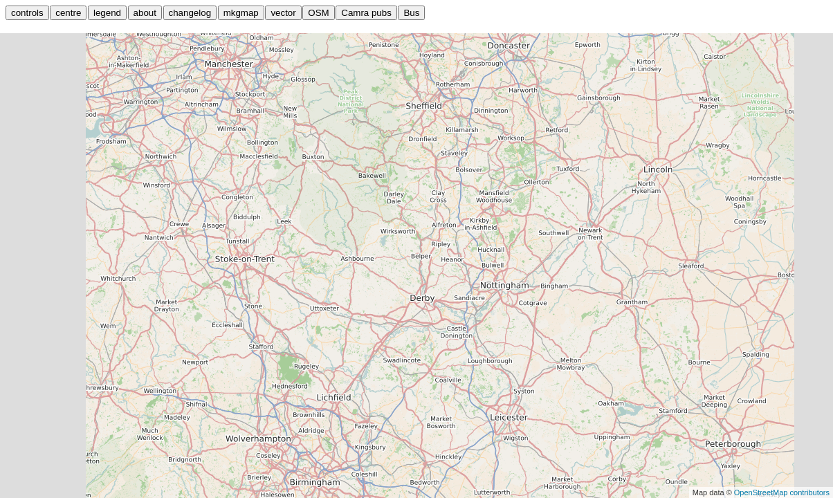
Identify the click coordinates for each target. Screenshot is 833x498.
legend (107, 13)
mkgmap (241, 13)
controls (27, 13)
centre (68, 13)
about (145, 13)
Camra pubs (366, 13)
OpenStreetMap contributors (782, 492)
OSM (318, 13)
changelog (190, 13)
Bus (411, 13)
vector (283, 13)
